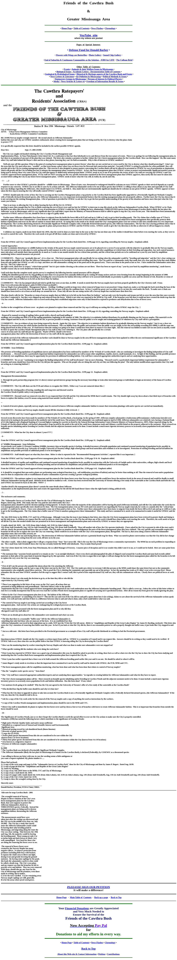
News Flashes (97, 28)
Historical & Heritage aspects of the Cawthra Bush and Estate (104, 74)
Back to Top (88, 948)
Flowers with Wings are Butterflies (71, 55)
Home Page (67, 28)
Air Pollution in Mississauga (88, 76)
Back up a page (101, 897)
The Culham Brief (124, 60)
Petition (101, 954)
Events (67, 69)
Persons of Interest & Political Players (105, 79)
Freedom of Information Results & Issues (105, 81)
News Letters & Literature (62, 76)
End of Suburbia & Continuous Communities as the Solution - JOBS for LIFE (80, 60)
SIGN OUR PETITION (88, 887)
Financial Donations (77, 908)
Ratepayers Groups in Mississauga (70, 79)
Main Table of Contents (81, 897)
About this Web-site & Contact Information (76, 954)
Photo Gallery (95, 55)
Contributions (113, 954)
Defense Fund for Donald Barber (88, 49)
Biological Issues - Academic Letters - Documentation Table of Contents (88, 72)
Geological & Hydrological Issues (60, 74)
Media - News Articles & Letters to (69, 81)
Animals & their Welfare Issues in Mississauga (92, 69)
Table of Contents (81, 28)
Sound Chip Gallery (112, 55)
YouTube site (88, 35)
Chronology (110, 28)
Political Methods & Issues (115, 76)
